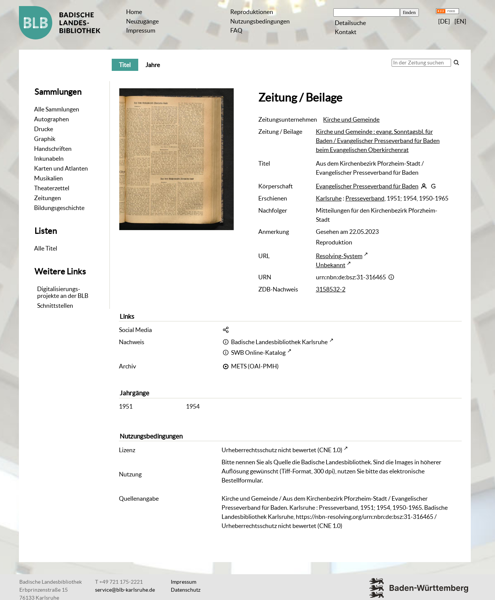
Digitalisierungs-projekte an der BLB (62, 292)
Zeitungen (47, 197)
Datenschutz (185, 590)
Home (134, 11)
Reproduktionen (251, 11)
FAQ (236, 30)
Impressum (140, 30)
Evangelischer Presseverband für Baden (367, 186)
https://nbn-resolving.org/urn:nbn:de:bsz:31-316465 (364, 516)
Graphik (44, 138)
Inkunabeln (49, 158)
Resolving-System (339, 255)
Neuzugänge (142, 21)
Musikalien (48, 178)
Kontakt (345, 31)
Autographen (51, 119)
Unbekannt (330, 265)
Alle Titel (45, 248)
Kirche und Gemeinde (351, 119)
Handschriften (53, 148)
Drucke (43, 128)
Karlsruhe (329, 198)
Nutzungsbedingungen (260, 21)
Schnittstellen (55, 305)
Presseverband (364, 198)
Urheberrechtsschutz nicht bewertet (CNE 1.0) (282, 449)
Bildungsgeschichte (59, 207)
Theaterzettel (51, 188)
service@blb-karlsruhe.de (125, 590)
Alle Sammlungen (56, 109)
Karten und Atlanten (61, 168)
